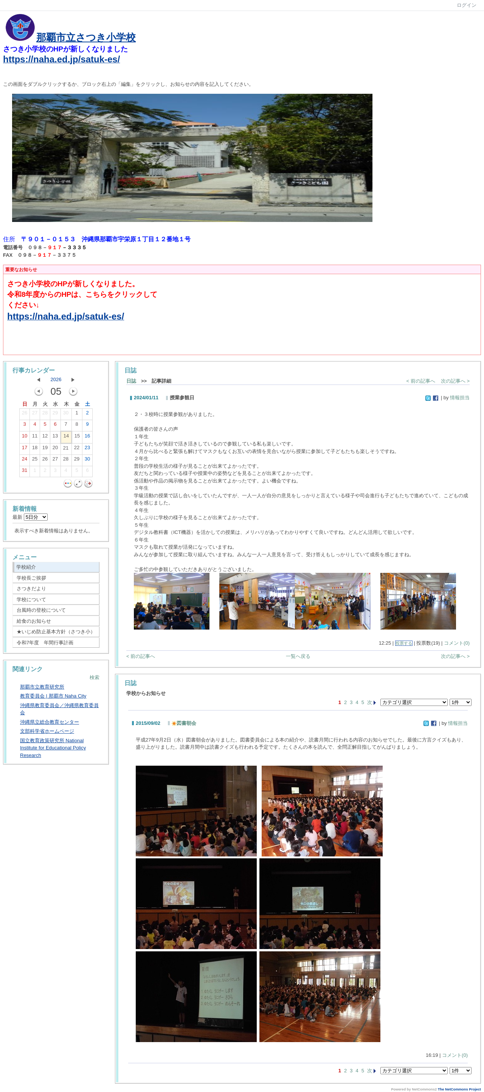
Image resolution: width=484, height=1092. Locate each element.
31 (24, 471)
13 (55, 437)
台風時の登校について (41, 610)
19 (45, 449)
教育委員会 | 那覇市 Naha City (53, 696)
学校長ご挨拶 (31, 578)
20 (55, 449)
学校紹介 (26, 567)
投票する (404, 643)
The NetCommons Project (459, 1089)
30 (65, 414)
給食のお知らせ (34, 621)
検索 (94, 677)
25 (34, 460)
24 (24, 460)
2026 (56, 379)
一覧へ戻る (298, 656)
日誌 (131, 381)
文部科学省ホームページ (47, 731)
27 (34, 414)
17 (24, 449)
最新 (30, 517)
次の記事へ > (455, 381)
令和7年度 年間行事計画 (45, 642)
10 (24, 437)
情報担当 (460, 397)
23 (87, 449)
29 (55, 414)
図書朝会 (184, 723)
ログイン (466, 5)
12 (45, 437)
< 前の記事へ (420, 381)
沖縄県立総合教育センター (49, 722)
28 (45, 414)
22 (76, 449)
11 (34, 437)
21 (65, 449)
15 (77, 437)
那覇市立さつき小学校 (86, 37)
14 (66, 437)
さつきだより (31, 588)
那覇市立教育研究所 (42, 687)
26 (24, 414)
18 (34, 449)
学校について (31, 599)
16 (87, 437)
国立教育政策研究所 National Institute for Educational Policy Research (53, 748)
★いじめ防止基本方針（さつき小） (56, 631)
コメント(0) (457, 643)
